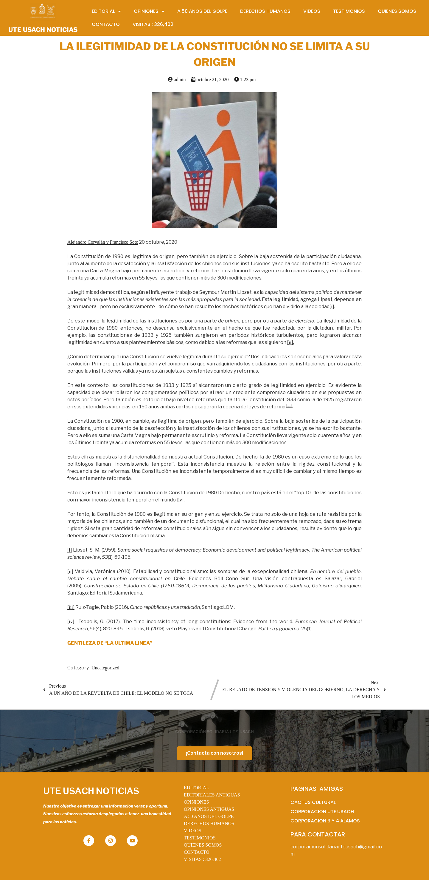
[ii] (70, 571)
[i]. (332, 306)
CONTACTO (196, 852)
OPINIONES (196, 802)
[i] (69, 549)
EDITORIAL (196, 787)
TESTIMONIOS (200, 837)
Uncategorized (105, 667)
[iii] (70, 607)
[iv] (70, 621)
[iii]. (289, 405)
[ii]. (290, 342)
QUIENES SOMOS (203, 844)
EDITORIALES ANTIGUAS (212, 794)
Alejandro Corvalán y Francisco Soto (102, 242)
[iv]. (181, 499)
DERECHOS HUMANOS (209, 823)
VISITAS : (202, 859)
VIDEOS (192, 830)
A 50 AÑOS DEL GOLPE (209, 816)
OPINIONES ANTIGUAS (209, 809)
